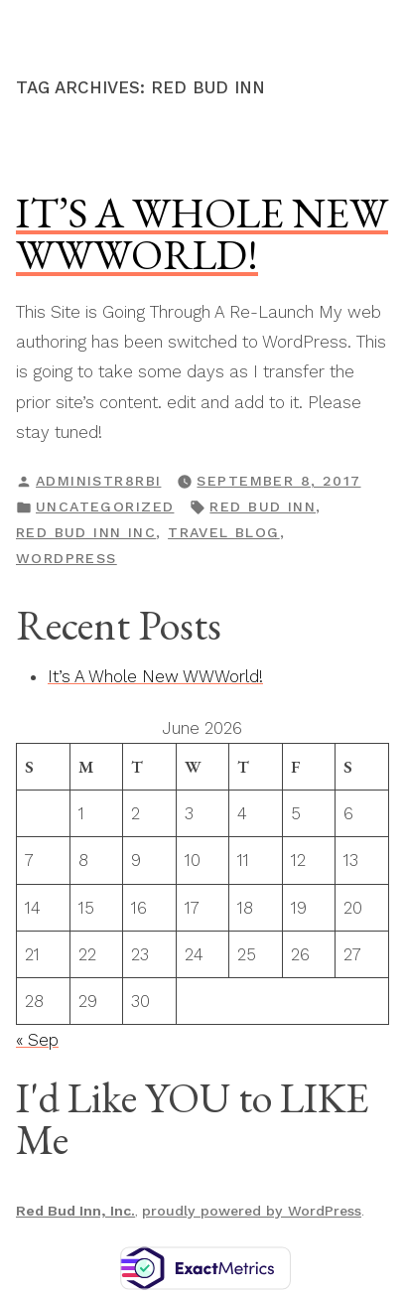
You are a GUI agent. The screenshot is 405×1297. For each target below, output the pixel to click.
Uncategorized (105, 506)
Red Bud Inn (262, 506)
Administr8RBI (98, 481)
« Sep (37, 1040)
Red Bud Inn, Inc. (75, 1211)
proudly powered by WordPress (251, 1211)
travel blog (224, 532)
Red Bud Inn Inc (86, 532)
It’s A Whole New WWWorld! (202, 233)
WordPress (66, 558)
